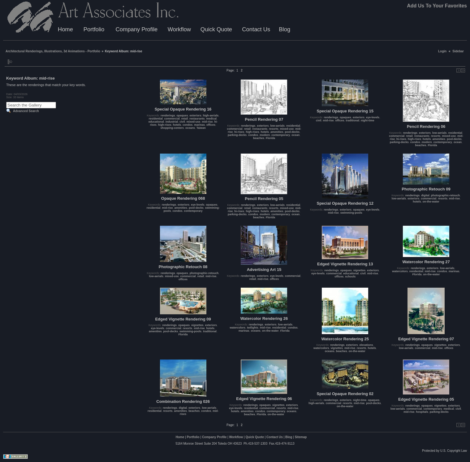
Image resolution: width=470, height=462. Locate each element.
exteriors (195, 115)
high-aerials (211, 115)
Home (65, 29)
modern (265, 135)
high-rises (164, 124)
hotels (177, 124)
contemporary (280, 135)
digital (425, 195)
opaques (182, 115)
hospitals (422, 411)
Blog (284, 29)
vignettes (359, 270)
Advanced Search (26, 111)
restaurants (197, 118)
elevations (366, 344)
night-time (367, 120)
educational (156, 121)
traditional (353, 120)
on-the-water (431, 201)
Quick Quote (216, 29)
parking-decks (237, 135)
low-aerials (277, 125)
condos (187, 124)
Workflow (179, 29)
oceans (190, 127)
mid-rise (207, 121)
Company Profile (136, 29)
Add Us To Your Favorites (437, 5)
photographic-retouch (445, 195)
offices (210, 124)
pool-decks (292, 131)
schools (350, 276)
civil (182, 121)
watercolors (400, 271)
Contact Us (256, 29)
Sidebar (458, 51)
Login (442, 51)
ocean (295, 135)
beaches (258, 138)
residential (156, 118)
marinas (199, 124)
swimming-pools (351, 212)
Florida (270, 138)
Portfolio (94, 29)
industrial (172, 121)
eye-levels (372, 117)
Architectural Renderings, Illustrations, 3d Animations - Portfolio (53, 51)
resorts (273, 128)
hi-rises (239, 131)
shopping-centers (172, 127)
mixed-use (194, 121)
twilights (252, 327)
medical (211, 118)
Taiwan (201, 127)
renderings (168, 115)
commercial (172, 118)
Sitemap (301, 437)
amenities (276, 131)
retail (184, 118)
